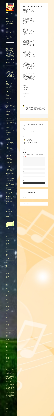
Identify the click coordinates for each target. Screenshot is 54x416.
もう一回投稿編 (8, 183)
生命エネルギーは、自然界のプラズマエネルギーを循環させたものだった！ (10, 376)
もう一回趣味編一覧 (8, 188)
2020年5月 (7, 332)
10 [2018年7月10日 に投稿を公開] (7, 223)
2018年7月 (7, 362)
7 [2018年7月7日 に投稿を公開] (12, 222)
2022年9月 (7, 294)
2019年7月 (7, 346)
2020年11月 (7, 324)
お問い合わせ (7, 403)
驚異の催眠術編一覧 (9, 170)
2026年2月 (7, 237)
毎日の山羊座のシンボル (9, 198)
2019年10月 (7, 342)
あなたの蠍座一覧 (8, 98)
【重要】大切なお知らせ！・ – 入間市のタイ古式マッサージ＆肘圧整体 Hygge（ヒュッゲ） (10, 384)
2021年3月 (7, 318)
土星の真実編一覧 (9, 151)
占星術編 (7, 119)
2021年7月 (7, 313)
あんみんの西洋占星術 (9, 105)
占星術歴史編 (8, 111)
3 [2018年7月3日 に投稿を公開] (7, 222)
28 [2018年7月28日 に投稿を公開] (12, 225)
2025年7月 (7, 247)
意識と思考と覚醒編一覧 (10, 180)
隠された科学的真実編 (9, 169)
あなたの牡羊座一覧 (8, 94)
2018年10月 (7, 358)
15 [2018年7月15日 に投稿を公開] (13, 223)
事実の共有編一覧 (9, 147)
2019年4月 (7, 350)
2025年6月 (7, 248)
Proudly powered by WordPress (27, 203)
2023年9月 (7, 277)
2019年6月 (7, 347)
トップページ (25, 89)
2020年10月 (7, 325)
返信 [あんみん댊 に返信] (24, 149)
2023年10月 (7, 276)
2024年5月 (7, 266)
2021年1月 (7, 321)
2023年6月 (7, 281)
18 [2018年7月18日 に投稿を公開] (8, 224)
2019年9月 (7, 343)
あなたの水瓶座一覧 (8, 91)
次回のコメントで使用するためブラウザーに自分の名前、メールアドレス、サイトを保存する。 (34, 180)
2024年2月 (7, 270)
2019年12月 (7, 339)
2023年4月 (7, 284)
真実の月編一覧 (9, 158)
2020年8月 (7, 328)
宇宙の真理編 (8, 139)
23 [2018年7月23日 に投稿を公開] (6, 225)
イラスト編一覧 (8, 114)
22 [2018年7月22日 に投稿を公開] (13, 224)
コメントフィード (8, 411)
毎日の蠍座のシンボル (9, 211)
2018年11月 (7, 357)
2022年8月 (7, 295)
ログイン (7, 408)
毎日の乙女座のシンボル (9, 19)
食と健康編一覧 (25, 85)
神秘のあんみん (9, 12)
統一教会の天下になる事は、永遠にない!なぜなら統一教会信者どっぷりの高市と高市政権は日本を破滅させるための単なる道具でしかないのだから (10, 76)
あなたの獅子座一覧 (8, 95)
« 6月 (6, 228)
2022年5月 (7, 299)
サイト (23, 175)
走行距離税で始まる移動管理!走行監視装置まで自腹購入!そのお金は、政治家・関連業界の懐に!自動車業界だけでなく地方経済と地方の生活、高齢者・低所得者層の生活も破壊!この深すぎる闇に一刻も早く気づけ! (10, 395)
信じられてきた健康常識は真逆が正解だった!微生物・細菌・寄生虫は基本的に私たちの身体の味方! (10, 387)
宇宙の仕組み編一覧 (9, 152)
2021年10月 (7, 309)
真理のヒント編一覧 (9, 159)
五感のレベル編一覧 (9, 148)
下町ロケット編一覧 (9, 124)
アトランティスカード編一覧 (9, 110)
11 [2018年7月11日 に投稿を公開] (8, 223)
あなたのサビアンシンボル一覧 (9, 83)
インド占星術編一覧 (8, 189)
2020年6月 (7, 331)
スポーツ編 (7, 115)
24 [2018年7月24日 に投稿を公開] (7, 225)
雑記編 (7, 126)
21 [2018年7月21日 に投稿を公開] (12, 224)
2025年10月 (7, 243)
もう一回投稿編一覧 (8, 27)
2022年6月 (7, 298)
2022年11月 (7, 291)
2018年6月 (7, 364)
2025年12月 (7, 240)
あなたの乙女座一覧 (8, 84)
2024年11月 (7, 258)
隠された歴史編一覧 (9, 166)
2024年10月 (7, 259)
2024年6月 (7, 265)
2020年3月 (7, 335)
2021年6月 (7, 314)
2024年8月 (7, 262)
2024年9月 (7, 261)
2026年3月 (7, 236)
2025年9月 (7, 244)
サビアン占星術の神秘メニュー (9, 21)
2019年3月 (7, 351)
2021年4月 (7, 317)
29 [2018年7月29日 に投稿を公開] (13, 225)
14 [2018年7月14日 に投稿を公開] (12, 223)
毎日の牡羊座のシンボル (9, 201)
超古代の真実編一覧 (9, 162)
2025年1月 (7, 255)
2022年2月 (7, 303)
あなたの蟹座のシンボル (9, 101)
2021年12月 (7, 306)
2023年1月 (7, 288)
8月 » (8, 228)
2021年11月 (7, 307)
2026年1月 (7, 239)
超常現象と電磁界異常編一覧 (10, 165)
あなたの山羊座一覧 (8, 90)
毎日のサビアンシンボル (9, 192)
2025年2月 (7, 254)
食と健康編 (7, 127)
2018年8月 (7, 361)
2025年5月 (7, 250)
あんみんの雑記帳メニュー (9, 25)
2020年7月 (7, 329)
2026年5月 (7, 233)
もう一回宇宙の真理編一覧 (9, 186)
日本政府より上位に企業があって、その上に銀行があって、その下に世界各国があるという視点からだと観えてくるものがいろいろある (10, 72)
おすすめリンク (8, 28)
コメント (24, 156)
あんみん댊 (28, 139)
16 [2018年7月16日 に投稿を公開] (6, 224)
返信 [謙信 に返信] (23, 136)
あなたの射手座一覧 (8, 88)
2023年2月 (7, 287)
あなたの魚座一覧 (8, 99)
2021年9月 (7, 310)
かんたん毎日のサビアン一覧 (9, 108)
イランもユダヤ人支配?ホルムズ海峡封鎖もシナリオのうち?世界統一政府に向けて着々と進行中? (10, 382)
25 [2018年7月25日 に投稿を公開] (8, 225)
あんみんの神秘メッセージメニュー (9, 24)
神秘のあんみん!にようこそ (9, 18)
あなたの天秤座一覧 (8, 87)
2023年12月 (7, 273)
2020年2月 (7, 336)
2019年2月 (7, 353)
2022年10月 (7, 292)
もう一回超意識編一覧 (9, 138)
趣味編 (7, 121)
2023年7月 (7, 280)
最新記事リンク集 (9, 155)
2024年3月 (7, 269)
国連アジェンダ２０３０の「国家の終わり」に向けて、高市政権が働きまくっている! (10, 60)
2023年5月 (7, 283)
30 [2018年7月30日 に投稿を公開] (6, 226)
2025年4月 (7, 251)
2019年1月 (7, 354)
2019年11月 (7, 340)
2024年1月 (7, 272)
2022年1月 (7, 305)
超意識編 (7, 175)
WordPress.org (8, 412)
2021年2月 (7, 320)
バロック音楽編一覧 (8, 118)
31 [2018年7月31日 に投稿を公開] (7, 226)
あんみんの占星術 (8, 102)
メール (24, 171)
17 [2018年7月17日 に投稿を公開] (7, 224)
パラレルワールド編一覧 (10, 142)
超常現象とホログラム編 (10, 163)
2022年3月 (7, 302)
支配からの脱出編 (9, 154)
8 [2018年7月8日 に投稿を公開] (13, 222)
